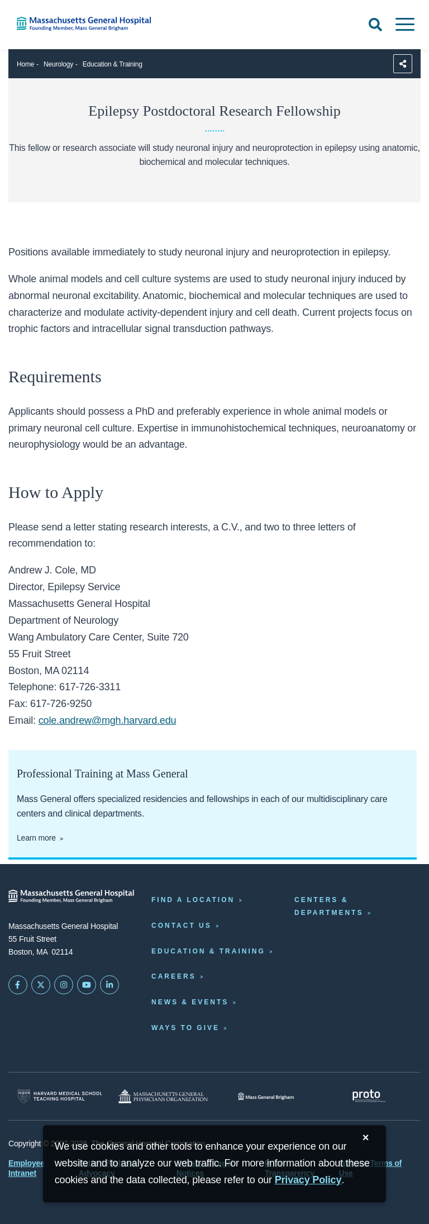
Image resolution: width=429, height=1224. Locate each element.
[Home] (89, 24)
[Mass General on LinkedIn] (109, 984)
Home (25, 64)
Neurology (58, 64)
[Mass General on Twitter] (40, 984)
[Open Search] (375, 25)
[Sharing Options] (402, 63)
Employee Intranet (26, 1168)
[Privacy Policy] (308, 1180)
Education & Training (112, 64)
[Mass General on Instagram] (63, 984)
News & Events (189, 1002)
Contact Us (181, 925)
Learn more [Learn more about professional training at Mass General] (36, 837)
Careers (173, 976)
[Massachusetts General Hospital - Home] (71, 896)
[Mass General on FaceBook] (17, 984)
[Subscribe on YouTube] (86, 984)
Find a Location (193, 900)
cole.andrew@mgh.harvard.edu (108, 720)
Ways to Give (185, 1028)
